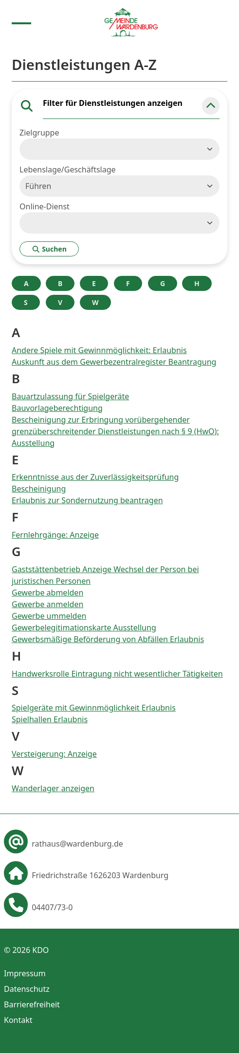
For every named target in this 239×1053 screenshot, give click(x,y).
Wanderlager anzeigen (53, 788)
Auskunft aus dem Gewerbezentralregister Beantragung (114, 362)
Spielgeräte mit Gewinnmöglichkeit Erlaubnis (94, 707)
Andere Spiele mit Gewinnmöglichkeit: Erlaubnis (99, 350)
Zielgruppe (39, 132)
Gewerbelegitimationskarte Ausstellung (84, 627)
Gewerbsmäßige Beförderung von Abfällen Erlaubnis (108, 639)
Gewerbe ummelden (49, 616)
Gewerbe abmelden (47, 592)
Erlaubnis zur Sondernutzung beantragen (87, 500)
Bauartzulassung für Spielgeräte (70, 396)
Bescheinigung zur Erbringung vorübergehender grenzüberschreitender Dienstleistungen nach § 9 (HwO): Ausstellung (115, 431)
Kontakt (18, 1020)
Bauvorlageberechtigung (57, 408)
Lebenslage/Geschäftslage (67, 169)
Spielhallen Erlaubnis (50, 719)
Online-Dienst (44, 206)
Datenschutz (27, 989)
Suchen (49, 249)
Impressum (25, 973)
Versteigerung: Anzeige (54, 753)
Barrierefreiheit (32, 1004)
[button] (211, 106)
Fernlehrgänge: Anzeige (55, 534)
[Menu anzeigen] (21, 22)
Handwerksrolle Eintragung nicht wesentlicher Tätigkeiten (117, 673)
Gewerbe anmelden (47, 604)
